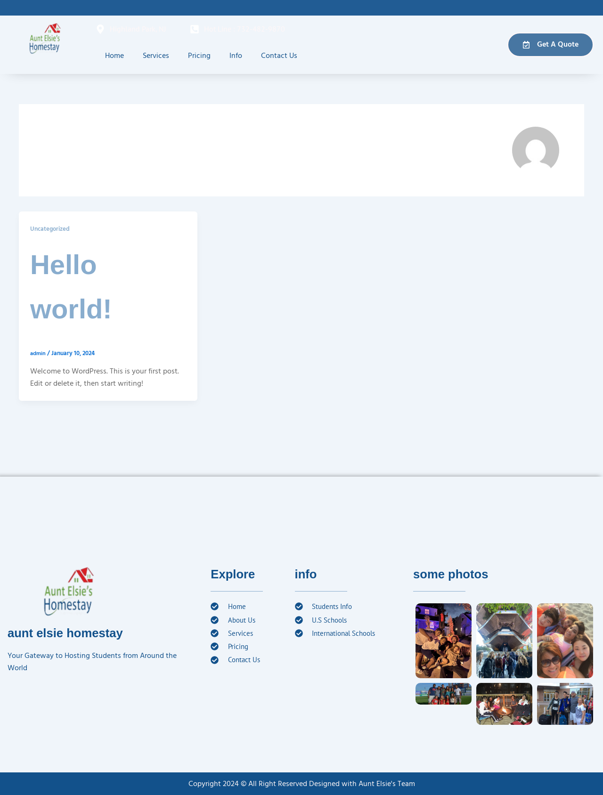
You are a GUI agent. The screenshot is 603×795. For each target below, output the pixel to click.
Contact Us (279, 55)
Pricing (199, 55)
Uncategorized (51, 229)
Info (235, 55)
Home (114, 55)
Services (156, 55)
